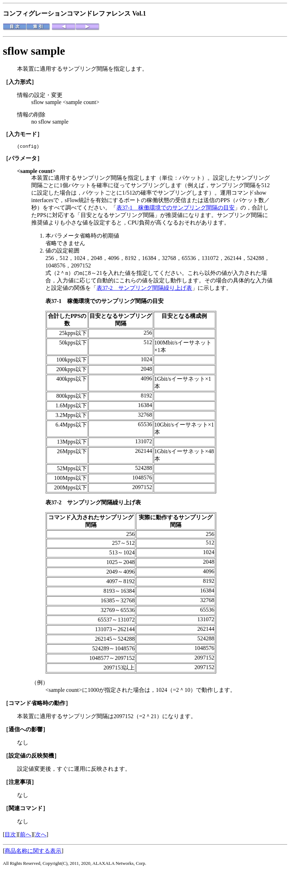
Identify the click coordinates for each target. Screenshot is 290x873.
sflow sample (34, 50)
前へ (25, 836)
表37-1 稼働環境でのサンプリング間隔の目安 (175, 209)
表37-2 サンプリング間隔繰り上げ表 (144, 289)
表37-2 (56, 503)
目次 (10, 836)
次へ (40, 836)
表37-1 (56, 302)
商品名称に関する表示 (33, 852)
